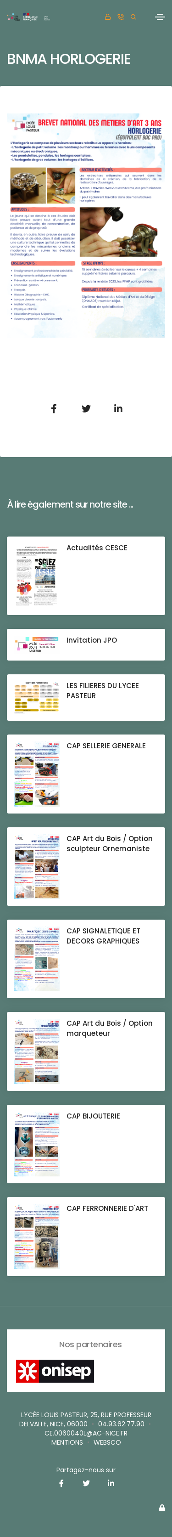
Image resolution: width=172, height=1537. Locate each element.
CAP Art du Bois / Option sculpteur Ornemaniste (110, 843)
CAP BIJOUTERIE (93, 1116)
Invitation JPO (92, 640)
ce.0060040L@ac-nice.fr (86, 1433)
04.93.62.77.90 (121, 1424)
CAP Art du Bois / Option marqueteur (110, 1028)
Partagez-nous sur (86, 1470)
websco (107, 1442)
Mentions (67, 1442)
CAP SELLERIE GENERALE (106, 746)
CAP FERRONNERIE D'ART (107, 1208)
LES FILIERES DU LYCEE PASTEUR (103, 691)
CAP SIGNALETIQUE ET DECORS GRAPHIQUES (103, 936)
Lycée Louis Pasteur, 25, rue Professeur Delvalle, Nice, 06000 (85, 1419)
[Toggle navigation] (160, 17)
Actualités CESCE (97, 548)
